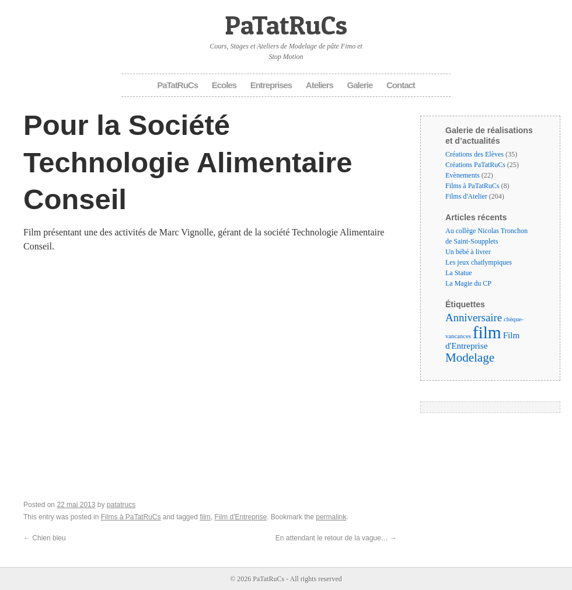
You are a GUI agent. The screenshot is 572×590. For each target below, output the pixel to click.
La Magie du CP (468, 283)
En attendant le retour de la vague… (336, 538)
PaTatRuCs (286, 25)
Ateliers (319, 85)
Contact (400, 85)
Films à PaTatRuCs (131, 517)
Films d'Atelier (466, 196)
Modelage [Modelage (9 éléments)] (469, 357)
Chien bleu (44, 538)
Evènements (462, 175)
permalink (331, 517)
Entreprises (271, 85)
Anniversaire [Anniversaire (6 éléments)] (473, 317)
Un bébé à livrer (468, 252)
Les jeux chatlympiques (478, 262)
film (205, 517)
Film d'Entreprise (241, 517)
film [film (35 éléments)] (487, 332)
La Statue (458, 273)
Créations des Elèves (474, 154)
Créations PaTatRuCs (475, 165)
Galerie (360, 85)
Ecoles (224, 85)
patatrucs (121, 505)
